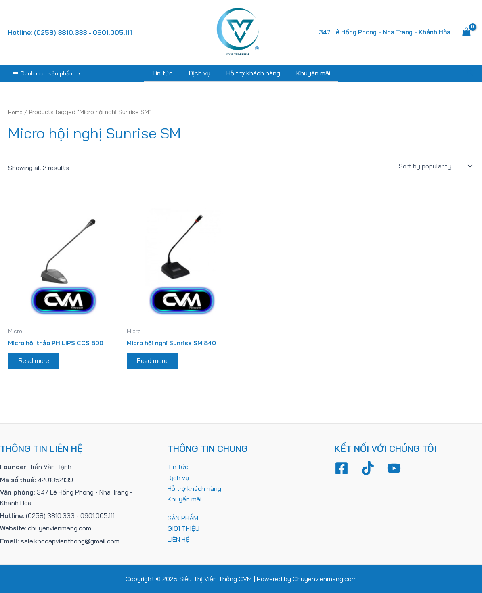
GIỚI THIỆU (183, 528)
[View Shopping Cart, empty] (466, 32)
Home (16, 111)
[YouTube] (394, 469)
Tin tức (167, 73)
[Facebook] (341, 469)
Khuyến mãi (308, 73)
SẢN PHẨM (183, 517)
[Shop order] (435, 165)
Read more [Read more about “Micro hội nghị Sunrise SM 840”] (154, 362)
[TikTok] (368, 469)
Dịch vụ (201, 73)
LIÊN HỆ (179, 539)
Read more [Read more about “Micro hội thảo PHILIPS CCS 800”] (35, 362)
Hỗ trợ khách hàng (252, 73)
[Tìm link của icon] (470, 73)
